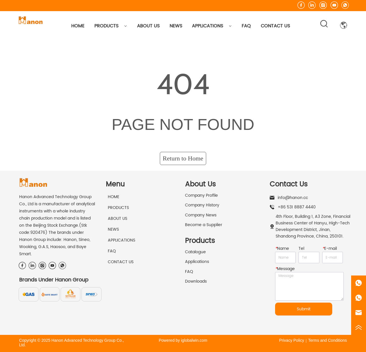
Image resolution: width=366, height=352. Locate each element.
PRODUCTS (110, 26)
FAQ (246, 26)
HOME (77, 26)
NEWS (176, 26)
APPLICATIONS (212, 26)
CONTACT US (275, 26)
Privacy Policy (291, 340)
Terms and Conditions (327, 340)
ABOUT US (148, 26)
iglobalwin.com (194, 340)
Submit (304, 309)
